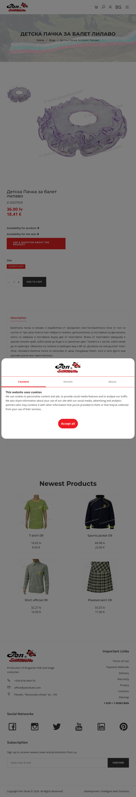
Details (68, 381)
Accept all (68, 424)
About (112, 381)
